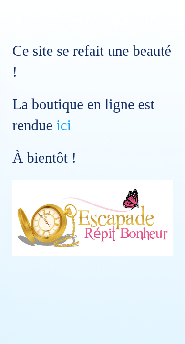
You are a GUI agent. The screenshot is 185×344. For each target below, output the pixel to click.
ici (63, 125)
